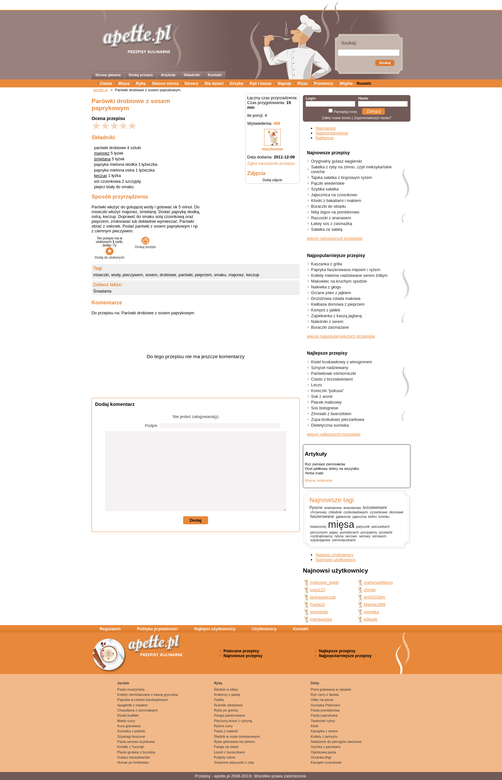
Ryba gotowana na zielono (234, 742)
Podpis (151, 425)
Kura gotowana (129, 726)
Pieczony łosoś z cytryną (233, 721)
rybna (338, 536)
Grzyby (236, 83)
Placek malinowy (326, 402)
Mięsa (124, 83)
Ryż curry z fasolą (324, 694)
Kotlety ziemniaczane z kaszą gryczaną (147, 694)
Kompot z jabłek (325, 310)
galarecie (343, 517)
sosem (151, 274)
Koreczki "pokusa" (327, 390)
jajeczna (359, 516)
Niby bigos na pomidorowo (335, 212)
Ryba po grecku (226, 710)
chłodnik (335, 512)
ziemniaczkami (344, 540)
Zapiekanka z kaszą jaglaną (336, 315)
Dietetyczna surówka (330, 425)
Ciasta (106, 83)
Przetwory (323, 83)
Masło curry (126, 721)
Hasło (363, 98)
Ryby (141, 83)
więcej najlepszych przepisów (333, 434)
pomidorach (349, 532)
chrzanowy (318, 512)
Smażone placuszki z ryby (234, 762)
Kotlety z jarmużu (324, 736)
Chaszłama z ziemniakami (137, 710)
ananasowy (352, 508)
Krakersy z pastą (227, 694)
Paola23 (317, 604)
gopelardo (319, 611)
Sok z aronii (322, 396)
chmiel (370, 589)
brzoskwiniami (375, 507)
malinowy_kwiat (324, 582)
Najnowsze (326, 128)
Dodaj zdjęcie (272, 180)
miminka (371, 611)
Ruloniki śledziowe (228, 705)
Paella (218, 700)
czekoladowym (356, 512)
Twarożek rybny (323, 721)
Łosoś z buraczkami (229, 752)
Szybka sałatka (325, 189)
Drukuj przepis (145, 245)
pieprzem (203, 274)
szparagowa (320, 540)
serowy (364, 536)
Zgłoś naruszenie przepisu (271, 163)
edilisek (370, 619)
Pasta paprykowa (324, 715)
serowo (351, 536)
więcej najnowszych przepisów (335, 238)
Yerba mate (314, 473)
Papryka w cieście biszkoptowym (142, 700)
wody (115, 274)
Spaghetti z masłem (132, 705)
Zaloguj (374, 111)
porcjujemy (368, 532)
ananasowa (333, 508)
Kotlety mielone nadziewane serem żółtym (349, 275)
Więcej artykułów (318, 480)
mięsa (341, 524)
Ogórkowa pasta (323, 752)
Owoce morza (165, 83)
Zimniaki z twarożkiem (331, 413)
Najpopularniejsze (332, 133)
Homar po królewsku (133, 762)
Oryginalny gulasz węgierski (336, 161)
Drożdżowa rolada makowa (335, 298)
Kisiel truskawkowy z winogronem (341, 361)
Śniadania (102, 291)
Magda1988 (374, 604)
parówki (186, 274)
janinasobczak (323, 597)
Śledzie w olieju (226, 689)
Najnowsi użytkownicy (335, 559)
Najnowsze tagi (331, 499)
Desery (191, 83)
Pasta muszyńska (130, 689)
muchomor (272, 149)
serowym (379, 536)
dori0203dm (374, 597)
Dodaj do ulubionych (110, 255)
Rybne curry (223, 726)
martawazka (321, 619)
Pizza (302, 83)
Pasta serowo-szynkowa (136, 742)
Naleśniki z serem (327, 321)
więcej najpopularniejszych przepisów (341, 336)
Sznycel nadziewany (329, 367)
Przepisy (203, 776)
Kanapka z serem (324, 731)
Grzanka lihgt (321, 757)
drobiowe (168, 274)
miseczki (101, 274)
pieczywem (133, 274)
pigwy (333, 532)
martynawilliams (378, 582)
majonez (101, 153)
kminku (384, 517)
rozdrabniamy (321, 536)
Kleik (315, 726)
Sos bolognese (324, 408)
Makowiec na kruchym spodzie (339, 281)
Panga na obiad (226, 747)
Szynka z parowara (325, 747)
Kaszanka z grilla (326, 263)
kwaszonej (318, 526)
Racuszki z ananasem (331, 217)
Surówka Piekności (325, 705)
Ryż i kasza (260, 83)
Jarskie (123, 683)
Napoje (284, 83)
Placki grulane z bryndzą (136, 752)
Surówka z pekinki (131, 731)
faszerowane (322, 516)
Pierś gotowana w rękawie (331, 689)
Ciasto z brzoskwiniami (332, 379)
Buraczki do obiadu (328, 206)
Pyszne (315, 507)
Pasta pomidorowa (325, 710)
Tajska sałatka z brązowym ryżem (341, 177)
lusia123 (317, 589)
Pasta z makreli (226, 731)
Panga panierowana (229, 715)
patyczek (362, 526)
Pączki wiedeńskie (328, 183)
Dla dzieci (214, 83)
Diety (315, 683)
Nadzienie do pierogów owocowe (336, 742)
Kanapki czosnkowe (326, 762)
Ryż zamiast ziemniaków (325, 464)
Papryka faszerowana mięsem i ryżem (345, 269)
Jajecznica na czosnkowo (334, 194)
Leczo (316, 384)
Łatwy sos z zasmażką (331, 223)
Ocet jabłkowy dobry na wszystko (332, 468)
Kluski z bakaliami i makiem (336, 200)
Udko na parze (322, 700)
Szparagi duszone (131, 736)
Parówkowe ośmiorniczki (333, 373)
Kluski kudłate (128, 715)
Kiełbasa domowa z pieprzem (338, 304)
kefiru (372, 517)
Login (311, 98)
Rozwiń (364, 83)
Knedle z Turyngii (130, 747)
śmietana (102, 159)
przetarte (386, 532)
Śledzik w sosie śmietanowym (237, 736)
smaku (220, 274)
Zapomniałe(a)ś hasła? (372, 118)
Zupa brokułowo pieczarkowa (337, 419)
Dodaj (195, 520)
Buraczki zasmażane (330, 327)
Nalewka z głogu (326, 287)
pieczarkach (380, 526)
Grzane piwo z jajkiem (331, 292)
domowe (396, 512)
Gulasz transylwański (133, 757)
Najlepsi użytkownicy (334, 554)
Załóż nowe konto (336, 118)
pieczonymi (319, 532)
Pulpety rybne (224, 757)
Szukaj (385, 63)
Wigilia (345, 83)
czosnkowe (378, 512)
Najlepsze (325, 137)
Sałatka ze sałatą (326, 229)
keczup (100, 175)
